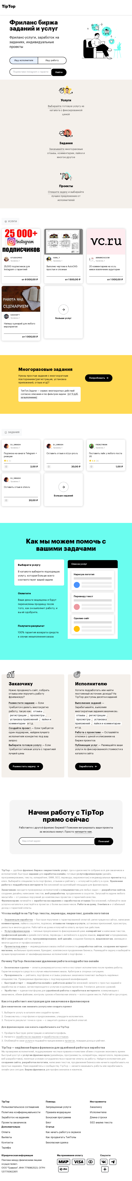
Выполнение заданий (88, 702)
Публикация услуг (86, 744)
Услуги (66, 99)
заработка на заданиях (28, 1035)
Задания (66, 142)
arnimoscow (103, 257)
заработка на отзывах (56, 1035)
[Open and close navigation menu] (127, 6)
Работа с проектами (88, 731)
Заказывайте (57, 148)
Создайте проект (20, 727)
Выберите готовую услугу (25, 744)
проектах (70, 1039)
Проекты (66, 185)
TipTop (9, 6)
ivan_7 (56, 257)
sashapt (15, 314)
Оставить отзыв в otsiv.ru (17, 486)
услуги (29, 1039)
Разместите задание (22, 702)
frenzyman (101, 444)
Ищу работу (52, 60)
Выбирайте (55, 105)
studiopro (16, 257)
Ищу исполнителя (23, 60)
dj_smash (16, 444)
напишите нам (83, 831)
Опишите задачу (57, 191)
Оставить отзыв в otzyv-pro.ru (62, 453)
